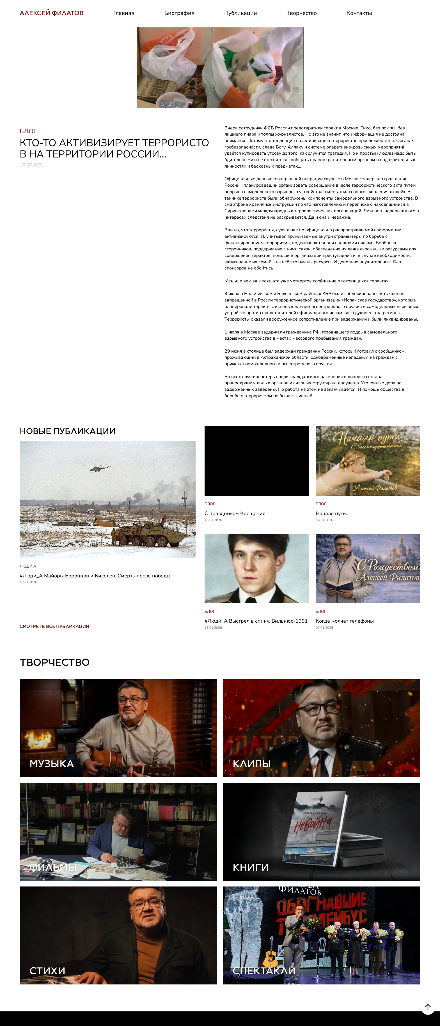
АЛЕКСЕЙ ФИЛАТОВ (52, 13)
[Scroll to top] (428, 1007)
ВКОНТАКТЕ (37, 961)
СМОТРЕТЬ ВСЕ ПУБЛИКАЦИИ (54, 545)
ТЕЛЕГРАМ (35, 974)
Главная (123, 13)
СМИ (227, 988)
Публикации (240, 13)
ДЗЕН (27, 1015)
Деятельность (239, 974)
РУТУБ (29, 1001)
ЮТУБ (28, 988)
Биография (179, 13)
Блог (356, 961)
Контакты (359, 13)
